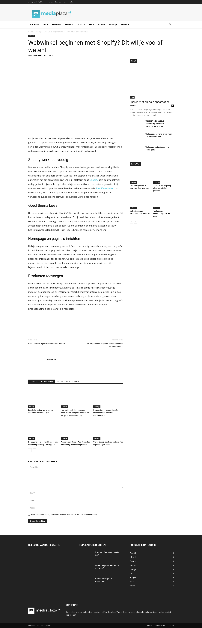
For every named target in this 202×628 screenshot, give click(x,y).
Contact (71, 2)
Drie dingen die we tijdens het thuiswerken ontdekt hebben (104, 345)
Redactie (36, 55)
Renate (132, 106)
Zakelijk (113, 24)
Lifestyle (70, 24)
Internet (56, 24)
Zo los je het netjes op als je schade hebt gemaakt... (162, 188)
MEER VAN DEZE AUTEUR (68, 382)
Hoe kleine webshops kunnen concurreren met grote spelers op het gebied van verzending (75, 412)
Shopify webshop (105, 188)
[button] (170, 24)
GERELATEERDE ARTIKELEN (42, 382)
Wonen (101, 24)
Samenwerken (60, 2)
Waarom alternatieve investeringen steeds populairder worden (154, 123)
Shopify (94, 179)
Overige (125, 24)
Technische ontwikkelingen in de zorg (161, 213)
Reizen (81, 24)
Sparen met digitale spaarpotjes (150, 102)
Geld (45, 24)
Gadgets (34, 24)
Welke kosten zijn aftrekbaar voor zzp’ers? (47, 343)
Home (50, 2)
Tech (91, 24)
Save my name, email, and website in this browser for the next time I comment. (64, 515)
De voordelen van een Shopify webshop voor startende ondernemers (105, 412)
